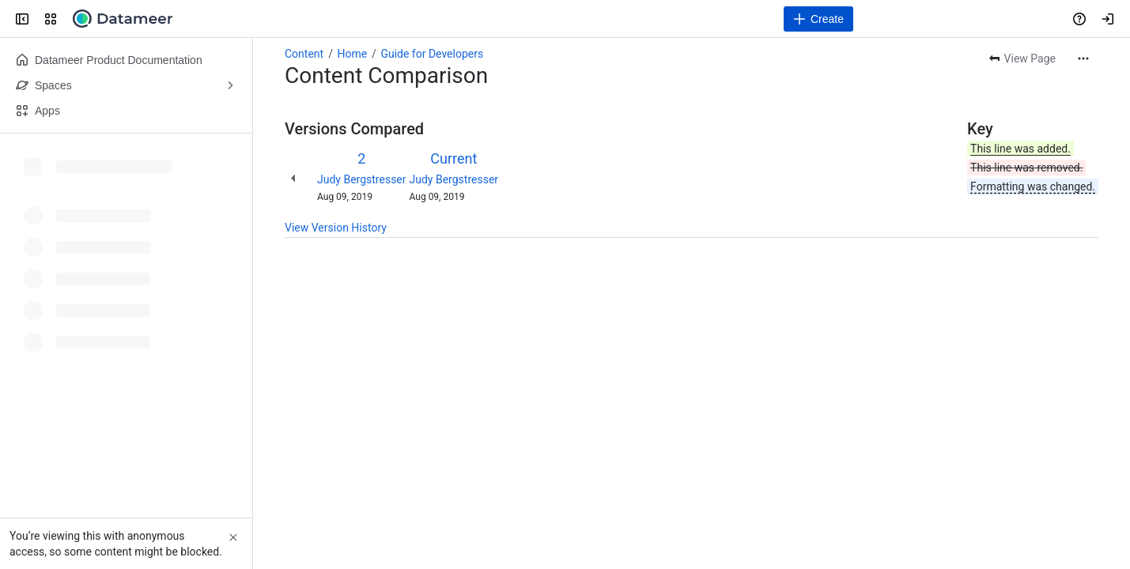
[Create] (818, 19)
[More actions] (1083, 58)
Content (304, 53)
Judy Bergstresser (361, 179)
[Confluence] (123, 19)
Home (352, 53)
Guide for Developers (431, 53)
